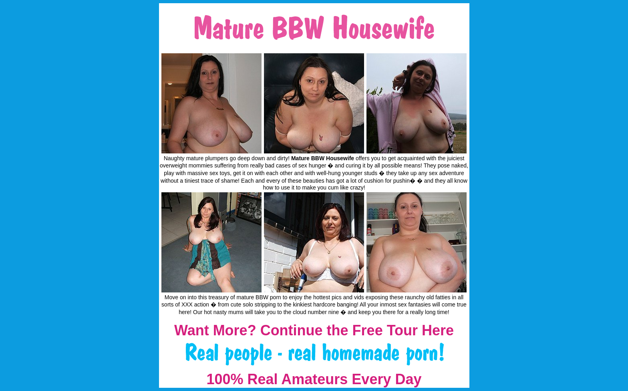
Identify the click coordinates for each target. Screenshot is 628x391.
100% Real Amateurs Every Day (314, 379)
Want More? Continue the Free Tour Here (314, 330)
